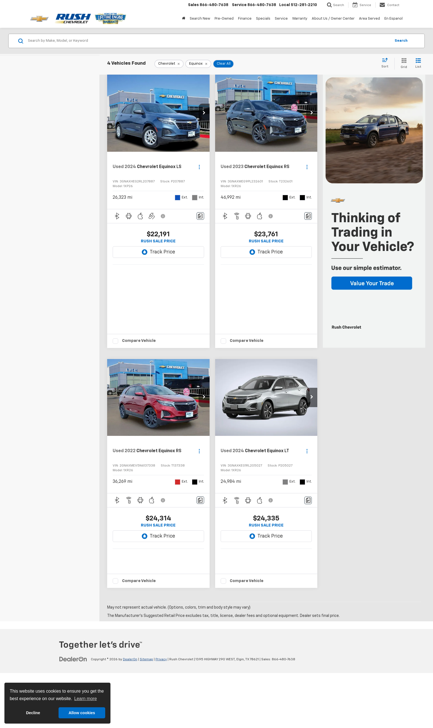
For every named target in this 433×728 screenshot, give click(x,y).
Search (401, 41)
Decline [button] (33, 713)
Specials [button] (263, 18)
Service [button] (281, 18)
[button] (204, 113)
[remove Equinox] (198, 64)
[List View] (418, 64)
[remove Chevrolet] (169, 64)
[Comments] (200, 216)
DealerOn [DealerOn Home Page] (130, 714)
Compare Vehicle (139, 346)
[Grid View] (402, 64)
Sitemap (146, 714)
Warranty (299, 18)
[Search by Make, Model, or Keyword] (208, 41)
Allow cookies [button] (81, 713)
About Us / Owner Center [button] (333, 18)
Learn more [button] (85, 698)
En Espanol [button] (393, 18)
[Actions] (199, 167)
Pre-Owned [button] (224, 18)
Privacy (161, 714)
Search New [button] (200, 18)
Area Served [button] (369, 18)
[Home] (184, 19)
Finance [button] (245, 18)
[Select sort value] (386, 63)
